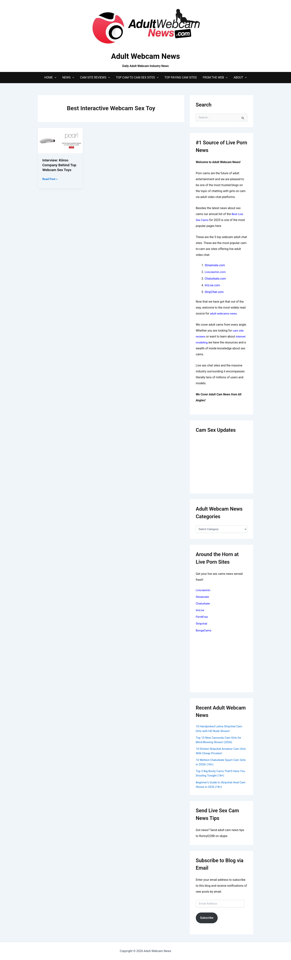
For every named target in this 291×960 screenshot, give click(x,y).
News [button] (68, 77)
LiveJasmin (203, 590)
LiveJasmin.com (215, 272)
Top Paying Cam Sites (180, 77)
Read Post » (50, 179)
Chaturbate (203, 603)
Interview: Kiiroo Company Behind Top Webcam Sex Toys (60, 165)
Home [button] (50, 77)
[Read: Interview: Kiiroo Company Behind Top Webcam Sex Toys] (60, 140)
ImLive (200, 610)
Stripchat (202, 623)
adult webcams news (224, 313)
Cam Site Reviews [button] (95, 77)
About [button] (240, 77)
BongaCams (204, 630)
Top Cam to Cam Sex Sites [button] (137, 77)
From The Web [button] (215, 77)
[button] (54, 77)
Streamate (203, 596)
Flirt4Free (202, 616)
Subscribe (206, 917)
